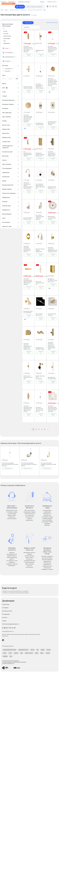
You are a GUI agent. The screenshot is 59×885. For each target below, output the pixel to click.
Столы (10, 653)
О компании (5, 607)
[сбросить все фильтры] (50, 22)
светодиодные (6, 38)
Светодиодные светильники (9, 649)
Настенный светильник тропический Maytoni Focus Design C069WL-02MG (52, 346)
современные (6, 43)
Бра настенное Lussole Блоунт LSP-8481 (28, 377)
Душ (11, 656)
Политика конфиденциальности (10, 624)
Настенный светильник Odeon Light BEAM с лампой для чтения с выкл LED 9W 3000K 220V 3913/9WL (52, 82)
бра (4, 28)
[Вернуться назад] (2, 10)
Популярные (31, 27)
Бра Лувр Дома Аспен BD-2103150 (52, 378)
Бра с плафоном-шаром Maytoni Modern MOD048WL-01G (40, 186)
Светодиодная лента (23, 649)
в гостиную (5, 33)
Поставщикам (5, 614)
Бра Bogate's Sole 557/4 (40, 51)
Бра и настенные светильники (7, 25)
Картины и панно (29, 653)
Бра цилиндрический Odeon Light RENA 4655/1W (27, 153)
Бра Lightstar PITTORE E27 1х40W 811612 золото (52, 280)
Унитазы (48, 653)
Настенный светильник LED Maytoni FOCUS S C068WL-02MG (52, 153)
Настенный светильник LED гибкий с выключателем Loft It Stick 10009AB (27, 185)
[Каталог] (20, 7)
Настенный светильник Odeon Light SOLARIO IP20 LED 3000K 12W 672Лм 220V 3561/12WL (27, 118)
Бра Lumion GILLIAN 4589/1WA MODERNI (27, 87)
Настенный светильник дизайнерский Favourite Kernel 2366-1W (27, 249)
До (10, 78)
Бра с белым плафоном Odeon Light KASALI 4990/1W (40, 217)
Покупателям (5, 604)
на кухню (5, 31)
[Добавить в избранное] (32, 32)
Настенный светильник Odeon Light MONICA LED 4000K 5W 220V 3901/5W (27, 408)
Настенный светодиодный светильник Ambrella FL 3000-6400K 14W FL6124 (10, 464)
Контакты (4, 617)
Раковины (5, 656)
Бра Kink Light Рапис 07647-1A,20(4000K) (40, 377)
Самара (42, 1)
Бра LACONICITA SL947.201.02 (39, 314)
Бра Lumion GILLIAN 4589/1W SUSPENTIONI (40, 250)
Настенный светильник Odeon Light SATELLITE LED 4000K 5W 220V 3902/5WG (52, 49)
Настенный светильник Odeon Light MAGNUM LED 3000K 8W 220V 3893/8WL (27, 281)
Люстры (32, 649)
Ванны (41, 653)
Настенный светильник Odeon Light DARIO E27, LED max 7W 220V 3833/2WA (28, 49)
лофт (4, 41)
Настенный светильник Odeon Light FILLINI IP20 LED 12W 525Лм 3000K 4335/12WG (52, 408)
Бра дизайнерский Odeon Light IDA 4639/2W (52, 123)
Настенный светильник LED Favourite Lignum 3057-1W (39, 409)
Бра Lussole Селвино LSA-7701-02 (40, 283)
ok (16, 78)
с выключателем (7, 36)
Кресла (48, 649)
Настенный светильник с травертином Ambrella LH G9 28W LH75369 (48, 464)
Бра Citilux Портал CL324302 (52, 314)
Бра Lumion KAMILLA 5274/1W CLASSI (28, 218)
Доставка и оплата (7, 611)
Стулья (4, 653)
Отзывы (4, 620)
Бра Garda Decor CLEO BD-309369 (39, 123)
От (3, 78)
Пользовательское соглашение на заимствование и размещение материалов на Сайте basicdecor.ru (14, 662)
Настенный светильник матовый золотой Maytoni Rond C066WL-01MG (27, 346)
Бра (37, 649)
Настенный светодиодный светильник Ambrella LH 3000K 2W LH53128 (29, 464)
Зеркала (16, 653)
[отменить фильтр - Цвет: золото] (24, 23)
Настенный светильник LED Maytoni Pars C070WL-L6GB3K (39, 86)
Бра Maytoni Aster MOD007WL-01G (52, 187)
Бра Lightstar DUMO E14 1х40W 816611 (28, 312)
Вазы (21, 653)
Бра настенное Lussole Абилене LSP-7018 (52, 218)
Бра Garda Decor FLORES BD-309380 (40, 348)
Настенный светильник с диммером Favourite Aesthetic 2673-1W (52, 249)
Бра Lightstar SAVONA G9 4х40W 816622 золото (40, 154)
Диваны (42, 649)
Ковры (36, 653)
